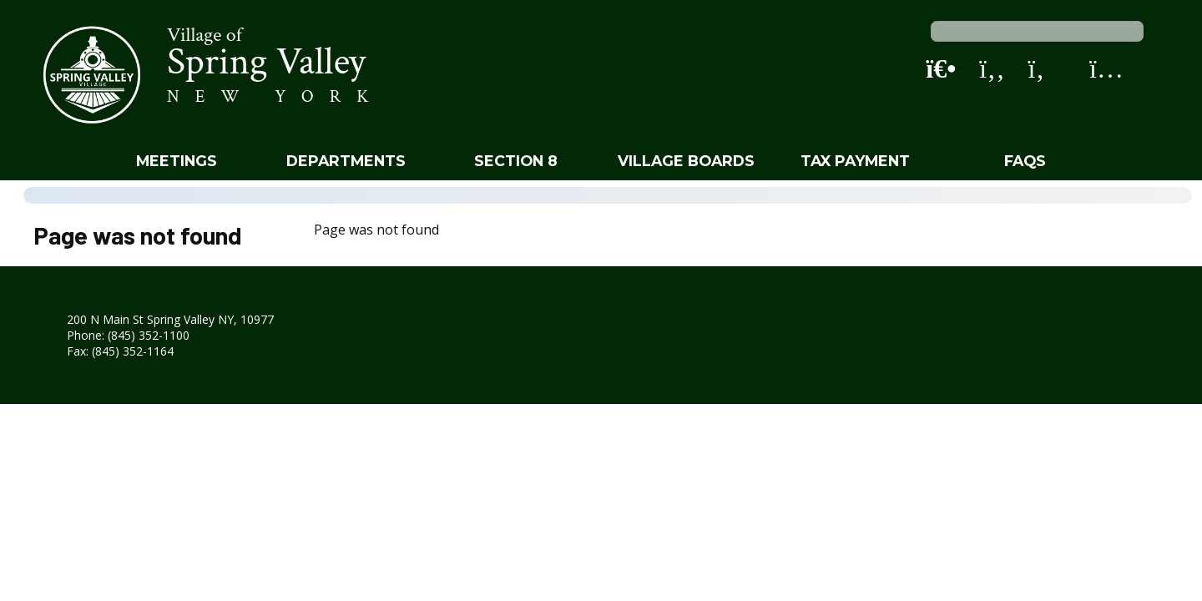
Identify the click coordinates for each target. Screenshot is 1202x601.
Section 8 (516, 160)
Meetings (176, 160)
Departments (346, 160)
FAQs (1025, 160)
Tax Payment (855, 160)
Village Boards (686, 160)
